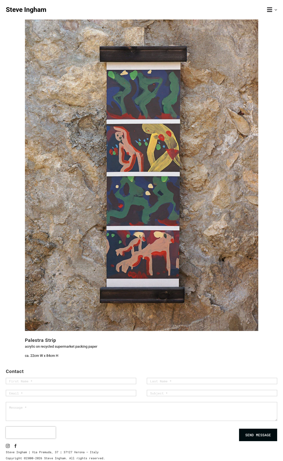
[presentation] (31, 432)
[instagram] (8, 446)
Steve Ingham (26, 9)
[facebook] (16, 446)
